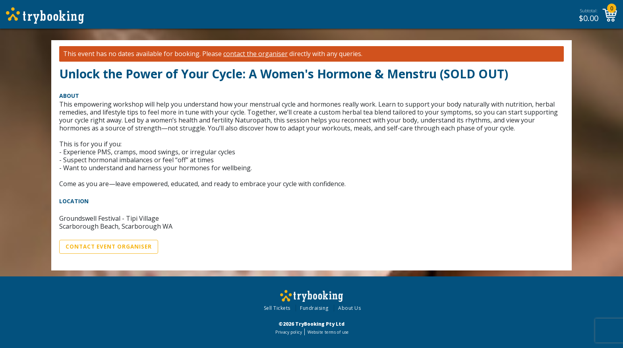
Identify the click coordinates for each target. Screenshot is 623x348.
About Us (349, 308)
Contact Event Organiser (109, 246)
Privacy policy (288, 332)
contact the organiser (255, 54)
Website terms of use (328, 332)
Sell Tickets (277, 308)
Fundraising (314, 308)
